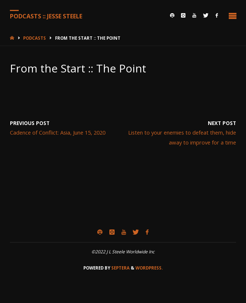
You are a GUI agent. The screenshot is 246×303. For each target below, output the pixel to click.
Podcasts (34, 38)
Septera (120, 268)
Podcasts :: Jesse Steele (46, 16)
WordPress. (149, 268)
